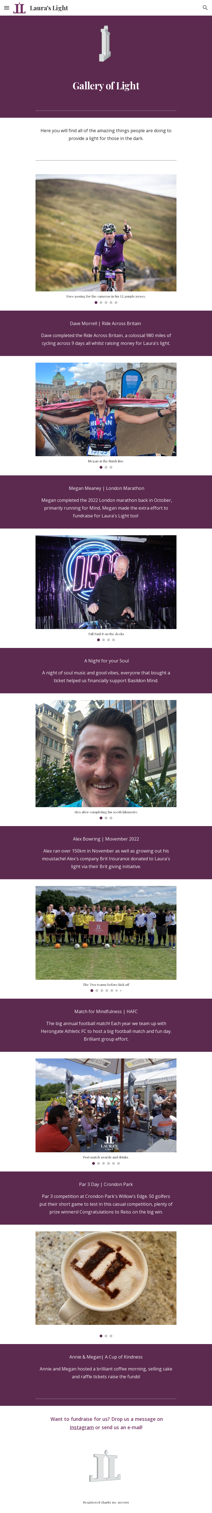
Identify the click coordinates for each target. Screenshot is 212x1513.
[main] (106, 85)
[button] (6, 7)
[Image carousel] (106, 239)
